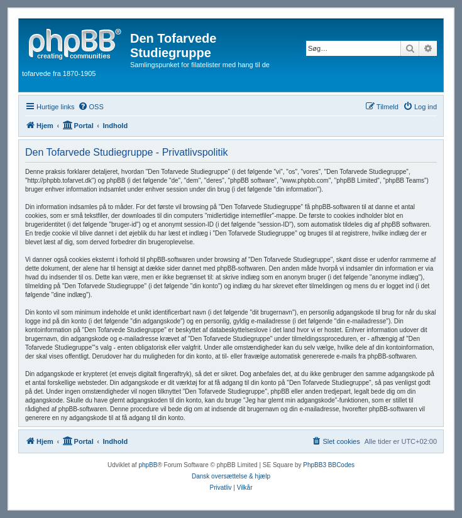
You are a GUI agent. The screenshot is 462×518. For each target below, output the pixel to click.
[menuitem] (91, 106)
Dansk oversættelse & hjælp (231, 476)
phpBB (147, 464)
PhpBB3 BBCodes (329, 464)
